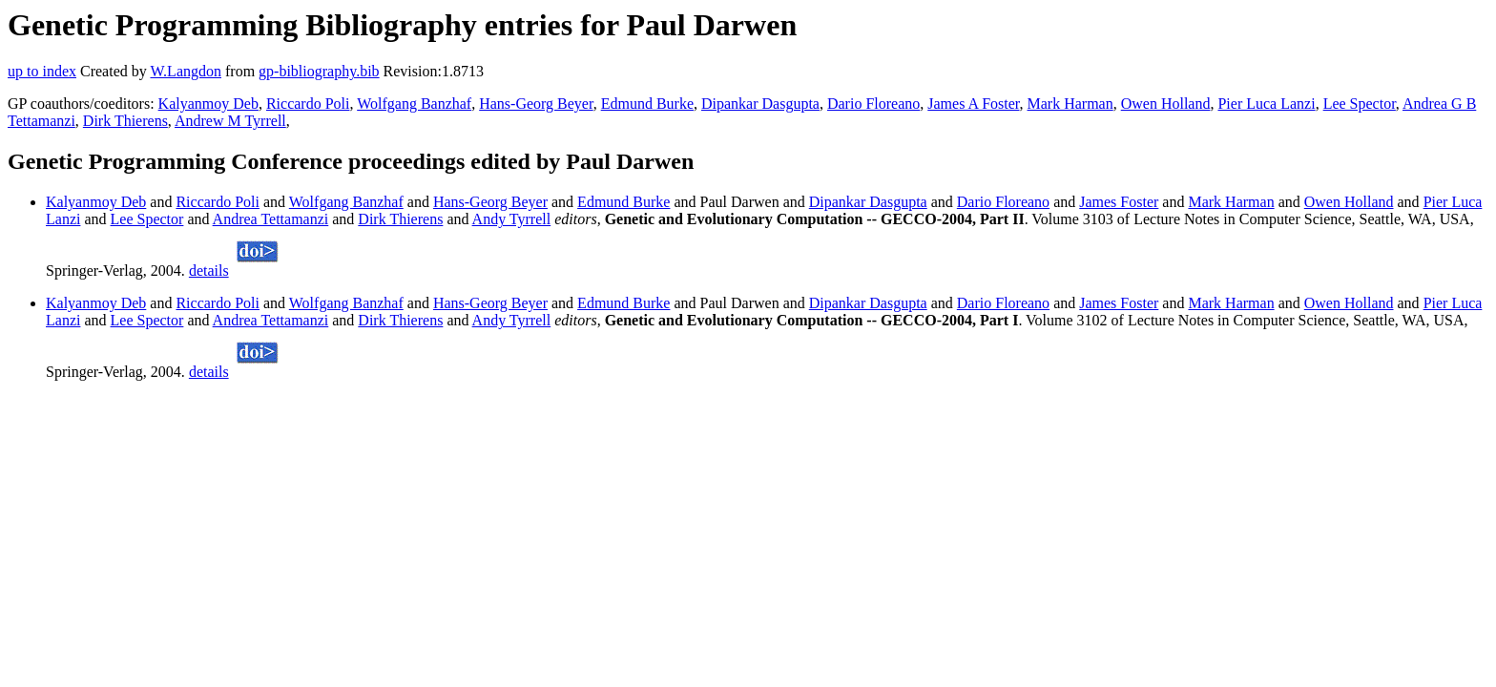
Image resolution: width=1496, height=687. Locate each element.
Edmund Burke (647, 103)
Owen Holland (1166, 103)
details (209, 270)
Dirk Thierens (125, 121)
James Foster (1118, 202)
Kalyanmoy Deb (208, 103)
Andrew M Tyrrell (230, 121)
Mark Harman (1070, 103)
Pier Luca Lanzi (1266, 103)
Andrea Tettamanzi (271, 219)
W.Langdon (185, 71)
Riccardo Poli (308, 103)
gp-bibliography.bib (319, 71)
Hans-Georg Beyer (535, 103)
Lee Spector (1359, 103)
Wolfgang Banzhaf (414, 103)
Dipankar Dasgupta (760, 103)
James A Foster (973, 103)
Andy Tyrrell (511, 219)
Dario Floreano (873, 103)
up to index (42, 71)
